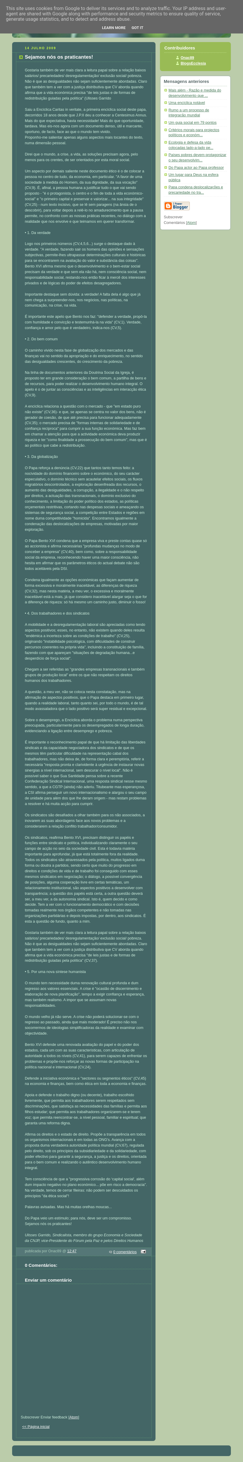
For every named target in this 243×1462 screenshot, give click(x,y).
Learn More (114, 27)
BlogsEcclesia (193, 63)
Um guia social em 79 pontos (193, 123)
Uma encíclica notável (187, 103)
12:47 (72, 1251)
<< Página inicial (36, 1427)
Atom (73, 1417)
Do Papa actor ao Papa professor (196, 168)
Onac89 (187, 58)
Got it (137, 27)
